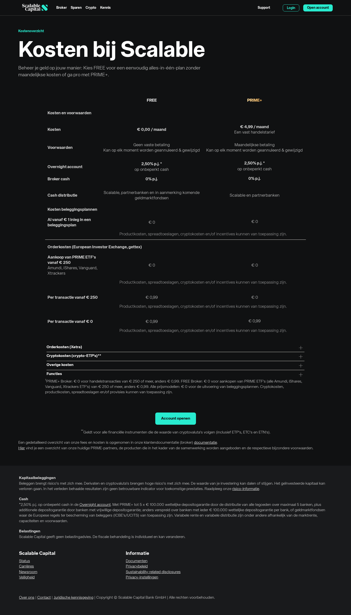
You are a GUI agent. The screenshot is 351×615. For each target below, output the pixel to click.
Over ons (26, 598)
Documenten (136, 561)
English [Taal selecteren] (276, 7)
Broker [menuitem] (61, 8)
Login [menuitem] (291, 8)
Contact (44, 598)
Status (24, 561)
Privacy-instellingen (142, 577)
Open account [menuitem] (318, 8)
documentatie (205, 443)
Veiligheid (27, 577)
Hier (21, 448)
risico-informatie (245, 489)
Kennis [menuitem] (105, 8)
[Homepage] (35, 8)
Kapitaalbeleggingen (37, 478)
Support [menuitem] (264, 8)
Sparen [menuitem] (76, 8)
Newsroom (28, 572)
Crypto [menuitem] (91, 8)
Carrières (26, 566)
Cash (23, 499)
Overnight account (95, 505)
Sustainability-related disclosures (153, 572)
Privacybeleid (137, 566)
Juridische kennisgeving (73, 598)
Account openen (175, 419)
